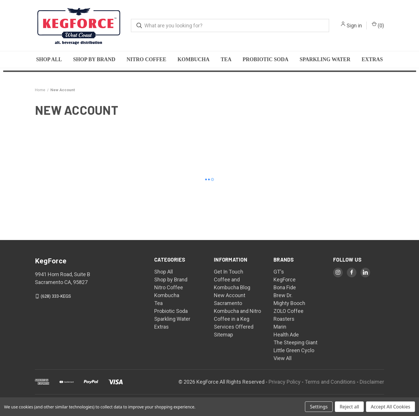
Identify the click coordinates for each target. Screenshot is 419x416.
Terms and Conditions (330, 382)
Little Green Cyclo (294, 350)
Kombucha (193, 59)
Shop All (49, 59)
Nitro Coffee (146, 59)
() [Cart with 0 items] (378, 25)
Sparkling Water (325, 59)
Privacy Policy (285, 382)
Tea (226, 59)
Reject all (349, 406)
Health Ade (286, 335)
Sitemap (223, 335)
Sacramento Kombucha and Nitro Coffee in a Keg (237, 311)
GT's (279, 272)
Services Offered (233, 327)
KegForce (285, 279)
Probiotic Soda (266, 59)
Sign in (354, 25)
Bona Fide (285, 287)
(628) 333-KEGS (56, 296)
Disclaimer (372, 382)
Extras (372, 59)
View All (283, 358)
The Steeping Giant (295, 342)
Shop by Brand (94, 59)
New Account (229, 295)
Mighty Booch (289, 303)
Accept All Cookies (390, 406)
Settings (319, 406)
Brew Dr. (283, 295)
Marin (280, 327)
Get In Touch (228, 272)
